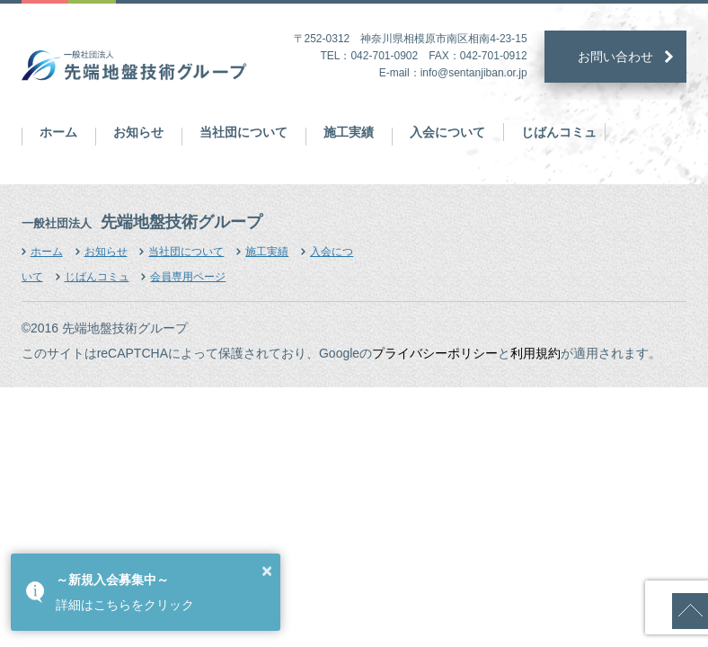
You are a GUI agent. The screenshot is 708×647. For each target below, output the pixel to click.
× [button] (266, 571)
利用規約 (535, 353)
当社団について (243, 132)
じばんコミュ (559, 132)
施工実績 (348, 132)
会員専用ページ (188, 276)
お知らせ (138, 132)
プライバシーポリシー (435, 353)
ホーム (58, 132)
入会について (447, 132)
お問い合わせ (615, 56)
